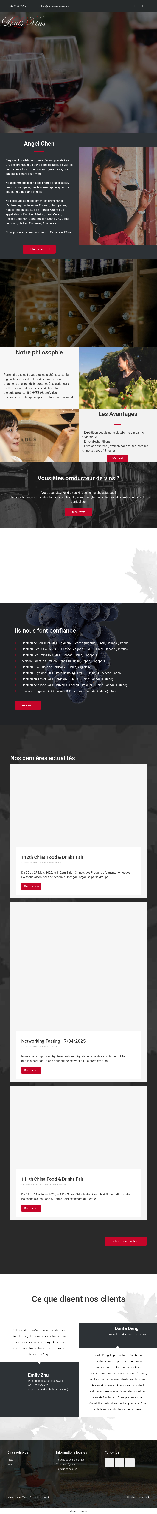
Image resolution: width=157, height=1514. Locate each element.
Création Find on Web (138, 1497)
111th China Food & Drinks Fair (52, 1179)
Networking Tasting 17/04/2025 (53, 1041)
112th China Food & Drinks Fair (52, 857)
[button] (101, 22)
